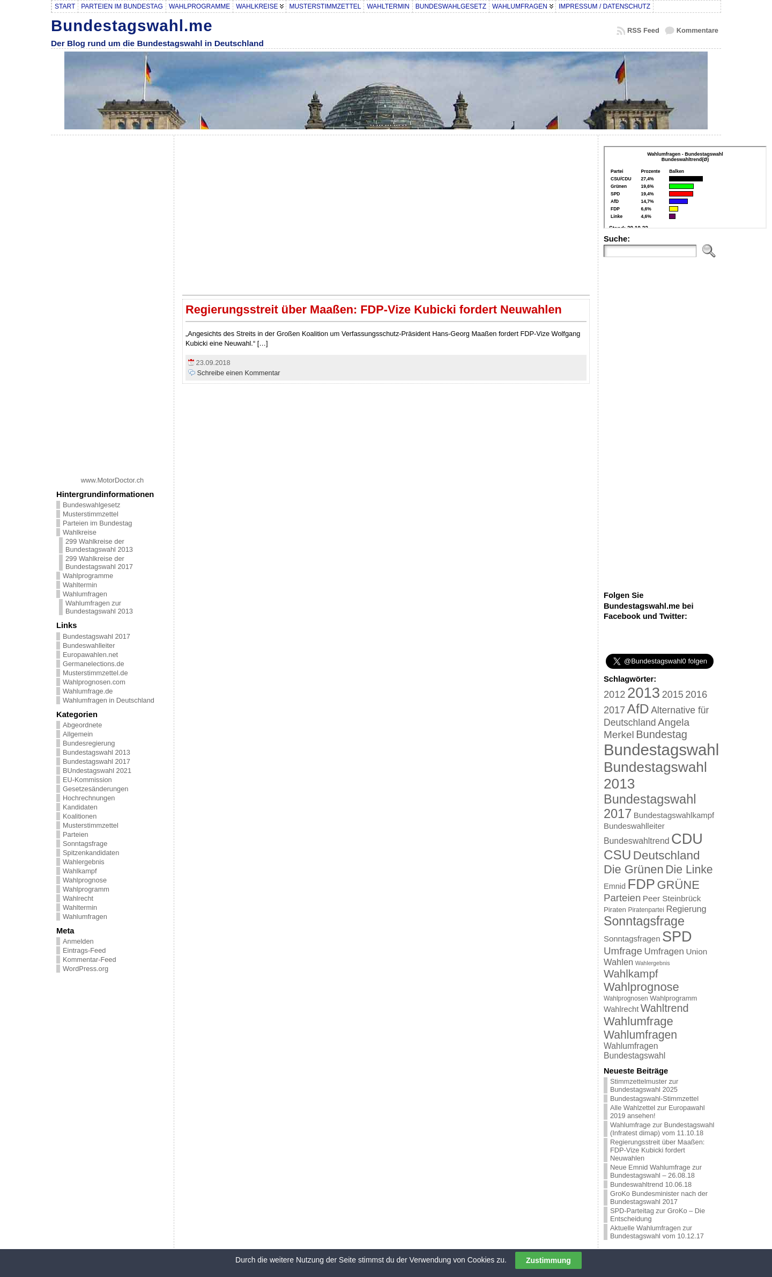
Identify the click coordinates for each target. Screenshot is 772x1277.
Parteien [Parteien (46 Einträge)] (622, 897)
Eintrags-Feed (84, 950)
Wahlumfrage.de (88, 691)
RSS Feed (643, 30)
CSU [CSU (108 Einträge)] (617, 855)
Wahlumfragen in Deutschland (108, 700)
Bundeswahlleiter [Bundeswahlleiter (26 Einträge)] (634, 825)
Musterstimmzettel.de (95, 673)
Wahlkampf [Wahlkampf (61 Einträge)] (631, 973)
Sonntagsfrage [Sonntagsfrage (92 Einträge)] (644, 921)
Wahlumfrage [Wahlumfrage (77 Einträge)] (638, 1021)
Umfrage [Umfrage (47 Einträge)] (623, 951)
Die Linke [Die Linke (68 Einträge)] (688, 869)
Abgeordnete (82, 725)
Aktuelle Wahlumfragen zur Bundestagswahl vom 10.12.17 (657, 1232)
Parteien (75, 834)
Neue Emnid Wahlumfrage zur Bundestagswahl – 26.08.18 (656, 1171)
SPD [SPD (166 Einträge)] (677, 937)
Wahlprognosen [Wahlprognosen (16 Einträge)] (626, 998)
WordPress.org (85, 969)
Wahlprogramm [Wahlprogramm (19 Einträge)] (673, 998)
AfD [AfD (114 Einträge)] (638, 709)
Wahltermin (80, 585)
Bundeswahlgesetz (91, 505)
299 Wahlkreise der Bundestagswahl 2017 (99, 562)
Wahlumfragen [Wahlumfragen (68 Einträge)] (640, 1034)
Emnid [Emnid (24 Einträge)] (615, 886)
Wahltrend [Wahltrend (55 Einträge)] (665, 1008)
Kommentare (697, 30)
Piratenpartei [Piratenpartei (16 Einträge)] (646, 910)
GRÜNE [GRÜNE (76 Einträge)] (678, 885)
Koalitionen (79, 816)
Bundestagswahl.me (132, 25)
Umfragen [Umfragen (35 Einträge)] (664, 951)
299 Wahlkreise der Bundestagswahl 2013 (99, 545)
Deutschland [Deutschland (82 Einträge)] (666, 855)
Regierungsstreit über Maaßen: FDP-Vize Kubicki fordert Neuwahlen (373, 309)
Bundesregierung (89, 743)
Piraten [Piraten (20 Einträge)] (615, 910)
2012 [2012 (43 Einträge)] (614, 694)
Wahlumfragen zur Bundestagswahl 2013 (99, 607)
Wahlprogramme (88, 576)
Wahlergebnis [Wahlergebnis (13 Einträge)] (652, 963)
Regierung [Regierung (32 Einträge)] (686, 909)
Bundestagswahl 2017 (96, 636)
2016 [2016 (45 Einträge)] (696, 694)
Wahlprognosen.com (94, 682)
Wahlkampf (80, 871)
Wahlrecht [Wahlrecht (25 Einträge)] (621, 1009)
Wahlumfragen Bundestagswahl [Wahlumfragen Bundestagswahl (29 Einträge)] (634, 1050)
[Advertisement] (112, 302)
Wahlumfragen (85, 594)
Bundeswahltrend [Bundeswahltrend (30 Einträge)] (637, 840)
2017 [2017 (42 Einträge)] (614, 710)
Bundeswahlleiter (89, 645)
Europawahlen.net (90, 655)
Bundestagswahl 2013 (96, 752)
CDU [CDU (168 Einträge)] (687, 838)
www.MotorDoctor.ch (112, 480)
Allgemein (78, 734)
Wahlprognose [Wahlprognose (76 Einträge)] (641, 987)
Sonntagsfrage (85, 844)
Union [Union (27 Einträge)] (696, 951)
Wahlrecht (78, 898)
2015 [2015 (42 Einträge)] (673, 694)
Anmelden (78, 941)
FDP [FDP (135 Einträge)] (641, 884)
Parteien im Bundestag (97, 523)
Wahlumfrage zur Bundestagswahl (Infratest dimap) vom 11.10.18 (662, 1129)
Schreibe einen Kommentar (238, 373)
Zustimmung (548, 1260)
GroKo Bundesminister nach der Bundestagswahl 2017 (659, 1198)
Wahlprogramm (86, 889)
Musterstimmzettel (90, 514)
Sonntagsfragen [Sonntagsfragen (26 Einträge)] (632, 938)
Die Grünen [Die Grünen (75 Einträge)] (634, 869)
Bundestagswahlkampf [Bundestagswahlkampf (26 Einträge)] (674, 815)
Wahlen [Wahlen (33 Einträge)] (618, 962)
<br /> (685, 187)
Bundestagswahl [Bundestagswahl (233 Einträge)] (661, 749)
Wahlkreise (79, 532)
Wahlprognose (85, 880)
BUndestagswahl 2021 (97, 771)
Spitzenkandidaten (91, 853)
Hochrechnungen (89, 798)
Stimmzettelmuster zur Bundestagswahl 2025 (644, 1085)
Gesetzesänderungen (95, 789)
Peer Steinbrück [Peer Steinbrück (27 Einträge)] (672, 898)
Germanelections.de (93, 664)
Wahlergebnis (84, 862)
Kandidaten (80, 807)
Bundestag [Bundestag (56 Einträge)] (661, 734)
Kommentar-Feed (89, 959)
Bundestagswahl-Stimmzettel (654, 1098)
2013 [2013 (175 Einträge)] (643, 692)
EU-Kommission (87, 780)
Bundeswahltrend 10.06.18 (651, 1184)
